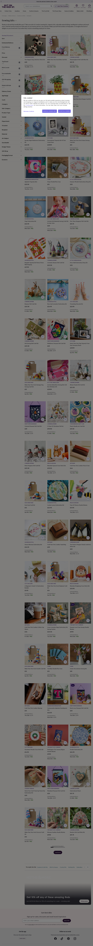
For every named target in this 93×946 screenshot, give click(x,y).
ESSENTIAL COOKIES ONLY (49, 111)
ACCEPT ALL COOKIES (64, 111)
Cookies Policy (30, 105)
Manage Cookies (29, 111)
